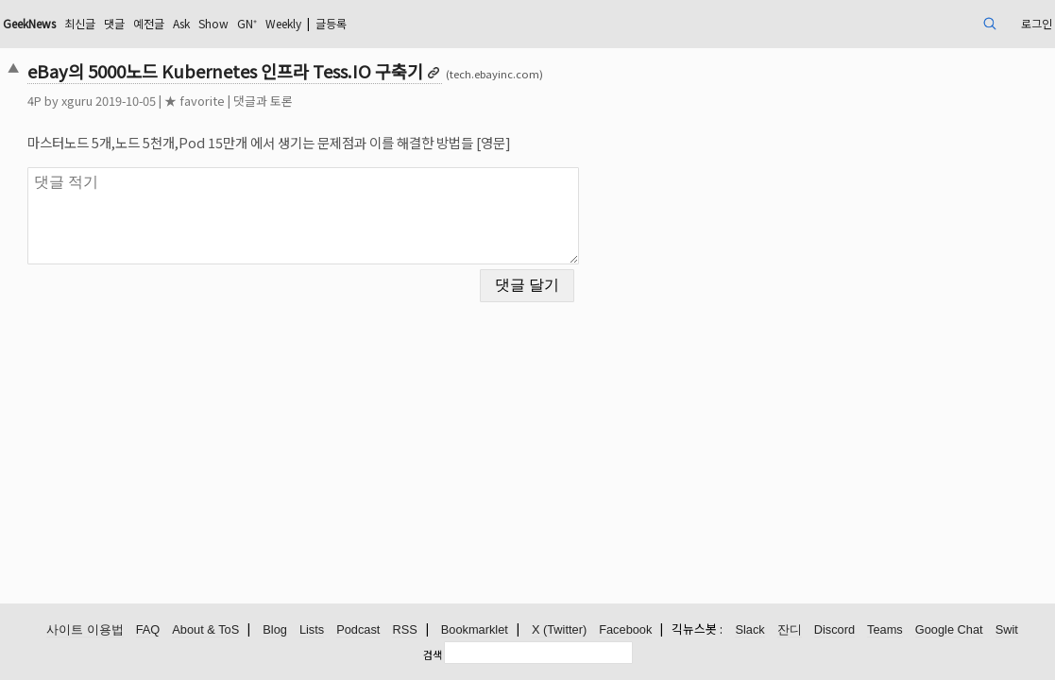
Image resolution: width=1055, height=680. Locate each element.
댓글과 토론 (364, 101)
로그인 (928, 23)
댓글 (242, 23)
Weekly (441, 23)
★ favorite (295, 101)
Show (358, 23)
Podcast (358, 630)
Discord (834, 630)
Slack (749, 630)
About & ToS (205, 630)
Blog (275, 630)
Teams (885, 630)
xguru (178, 101)
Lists (311, 630)
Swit (1006, 630)
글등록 (499, 23)
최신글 (203, 23)
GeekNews (143, 23)
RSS (404, 630)
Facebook (625, 630)
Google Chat (949, 630)
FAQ (148, 630)
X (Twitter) (559, 630)
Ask (320, 23)
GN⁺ (396, 23)
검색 (432, 654)
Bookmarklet (474, 630)
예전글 (282, 23)
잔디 (789, 630)
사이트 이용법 (85, 630)
